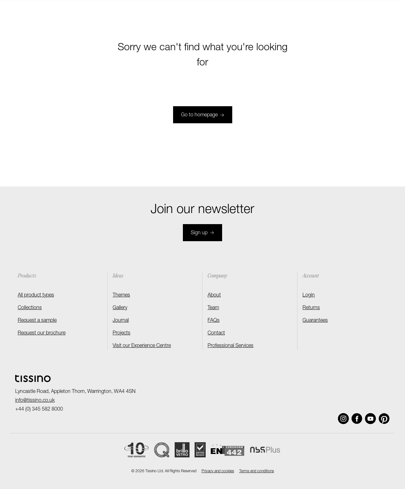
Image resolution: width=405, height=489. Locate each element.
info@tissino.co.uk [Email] (35, 400)
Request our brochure (41, 333)
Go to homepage (202, 115)
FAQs (214, 320)
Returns (311, 308)
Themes (121, 295)
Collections (30, 308)
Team (213, 308)
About (214, 295)
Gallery (120, 308)
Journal (121, 320)
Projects (121, 333)
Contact (216, 333)
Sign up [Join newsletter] (202, 233)
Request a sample (37, 320)
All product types (36, 295)
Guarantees (315, 320)
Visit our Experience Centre (142, 346)
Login (308, 295)
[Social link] (343, 418)
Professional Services (230, 346)
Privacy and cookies (218, 471)
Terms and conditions (256, 471)
